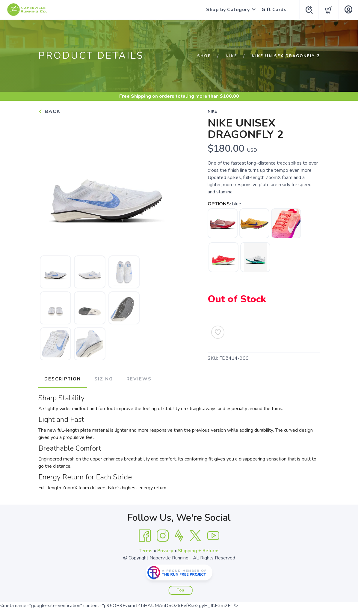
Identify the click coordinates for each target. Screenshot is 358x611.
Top (180, 589)
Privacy (165, 550)
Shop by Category (226, 9)
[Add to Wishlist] (217, 332)
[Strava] (179, 535)
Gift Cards (272, 9)
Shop (204, 56)
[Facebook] (145, 535)
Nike (231, 56)
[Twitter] (195, 535)
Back (49, 111)
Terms (145, 550)
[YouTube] (213, 535)
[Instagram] (163, 535)
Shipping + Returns (199, 550)
